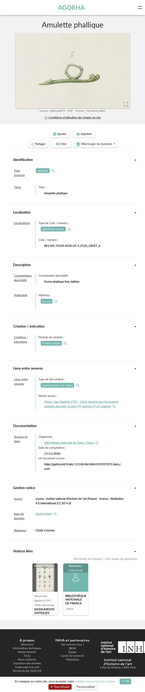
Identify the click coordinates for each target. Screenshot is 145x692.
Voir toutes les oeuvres (88, 558)
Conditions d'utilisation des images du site (72, 117)
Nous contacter (27, 659)
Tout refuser (60, 686)
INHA (72, 648)
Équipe (72, 651)
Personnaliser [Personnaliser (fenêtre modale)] (85, 686)
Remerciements (27, 651)
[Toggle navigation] (141, 7)
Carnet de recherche (72, 655)
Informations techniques (27, 648)
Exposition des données (27, 663)
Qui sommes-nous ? (72, 644)
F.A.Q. (27, 655)
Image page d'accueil (27, 667)
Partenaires (72, 659)
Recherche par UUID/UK (27, 670)
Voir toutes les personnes (121, 558)
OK (125, 681)
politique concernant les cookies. (95, 681)
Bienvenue (27, 644)
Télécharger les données (97, 144)
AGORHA (71, 7)
